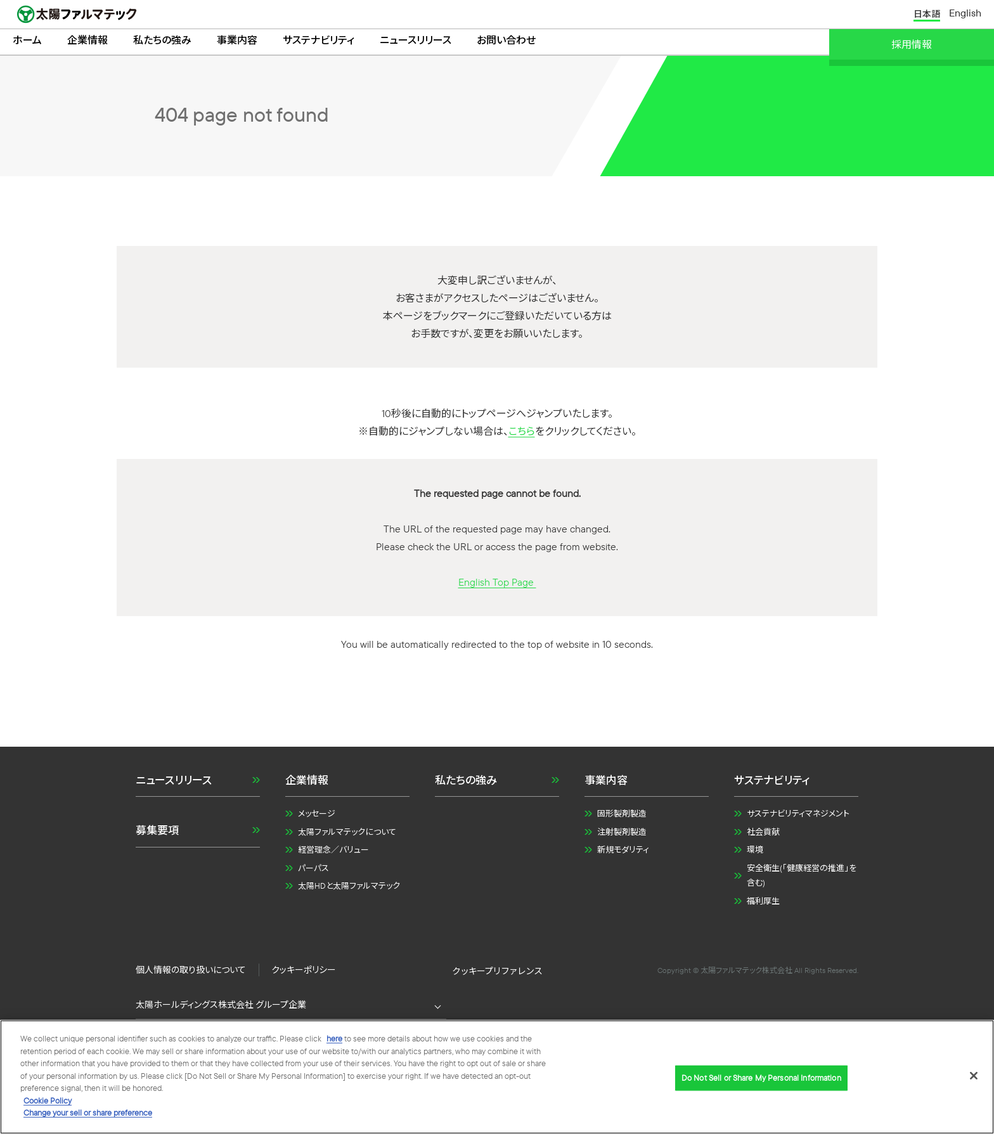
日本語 (926, 14)
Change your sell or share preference (87, 1114)
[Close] (974, 1077)
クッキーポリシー (303, 973)
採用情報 (911, 44)
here (334, 1040)
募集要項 (157, 834)
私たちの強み (162, 41)
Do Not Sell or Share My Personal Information (497, 973)
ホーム (27, 41)
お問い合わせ (506, 41)
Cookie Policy (47, 1102)
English (965, 14)
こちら (521, 434)
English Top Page (497, 585)
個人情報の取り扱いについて (191, 973)
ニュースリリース (415, 41)
